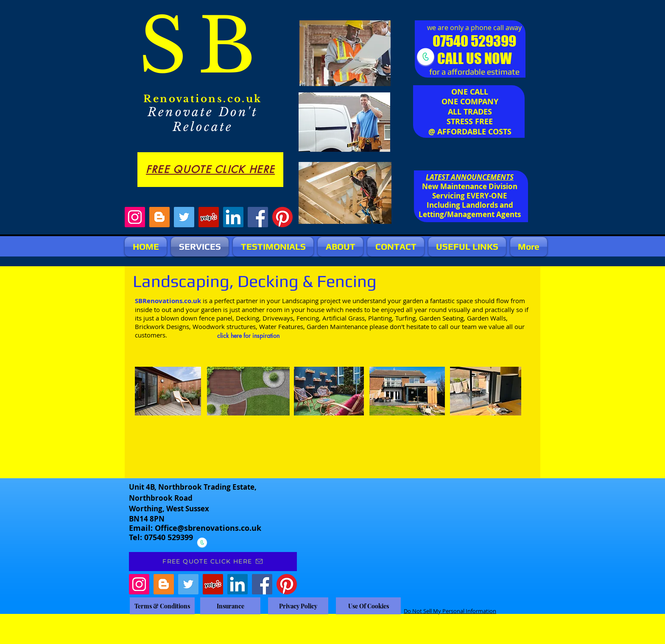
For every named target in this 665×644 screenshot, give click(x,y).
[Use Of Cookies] (368, 605)
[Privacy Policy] (298, 605)
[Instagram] (135, 217)
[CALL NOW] (425, 56)
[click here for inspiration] (248, 335)
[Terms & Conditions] (162, 605)
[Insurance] (230, 605)
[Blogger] (159, 217)
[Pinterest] (282, 217)
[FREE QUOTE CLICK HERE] (210, 169)
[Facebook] (258, 217)
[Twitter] (184, 217)
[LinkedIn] (233, 217)
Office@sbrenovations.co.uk (208, 528)
